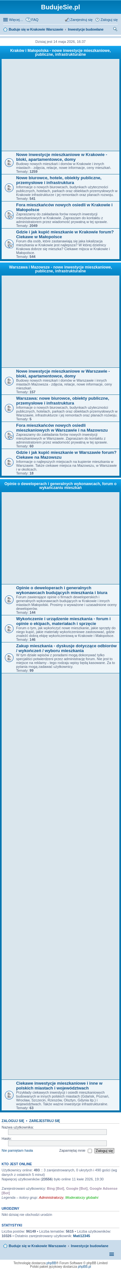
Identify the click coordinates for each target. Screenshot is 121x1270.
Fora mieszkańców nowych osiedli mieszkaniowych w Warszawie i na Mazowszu (62, 428)
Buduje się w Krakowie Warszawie (37, 1246)
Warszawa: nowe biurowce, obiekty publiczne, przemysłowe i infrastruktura (62, 400)
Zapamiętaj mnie (75, 1150)
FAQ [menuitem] (34, 20)
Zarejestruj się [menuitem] (81, 20)
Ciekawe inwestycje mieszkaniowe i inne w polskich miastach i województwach (59, 1085)
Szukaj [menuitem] (115, 30)
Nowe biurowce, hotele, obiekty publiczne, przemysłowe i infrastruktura (59, 180)
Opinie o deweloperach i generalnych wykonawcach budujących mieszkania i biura (61, 590)
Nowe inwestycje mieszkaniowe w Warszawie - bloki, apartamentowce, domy (63, 373)
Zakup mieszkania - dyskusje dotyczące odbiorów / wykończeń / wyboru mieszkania (66, 648)
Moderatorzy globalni (82, 1197)
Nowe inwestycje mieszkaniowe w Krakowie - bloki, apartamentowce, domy (61, 157)
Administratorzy (51, 1197)
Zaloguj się (13, 1121)
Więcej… (16, 20)
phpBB (51, 1263)
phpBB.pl (84, 1266)
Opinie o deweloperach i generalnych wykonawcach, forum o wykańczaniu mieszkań (60, 486)
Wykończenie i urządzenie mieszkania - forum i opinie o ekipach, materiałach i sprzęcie (63, 621)
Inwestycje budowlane (89, 1246)
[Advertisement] (62, 105)
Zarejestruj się (44, 1121)
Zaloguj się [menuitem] (109, 20)
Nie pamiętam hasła (17, 1150)
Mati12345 (81, 1236)
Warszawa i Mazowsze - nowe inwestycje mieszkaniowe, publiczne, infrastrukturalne (60, 269)
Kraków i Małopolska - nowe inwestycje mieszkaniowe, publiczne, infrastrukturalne (60, 52)
